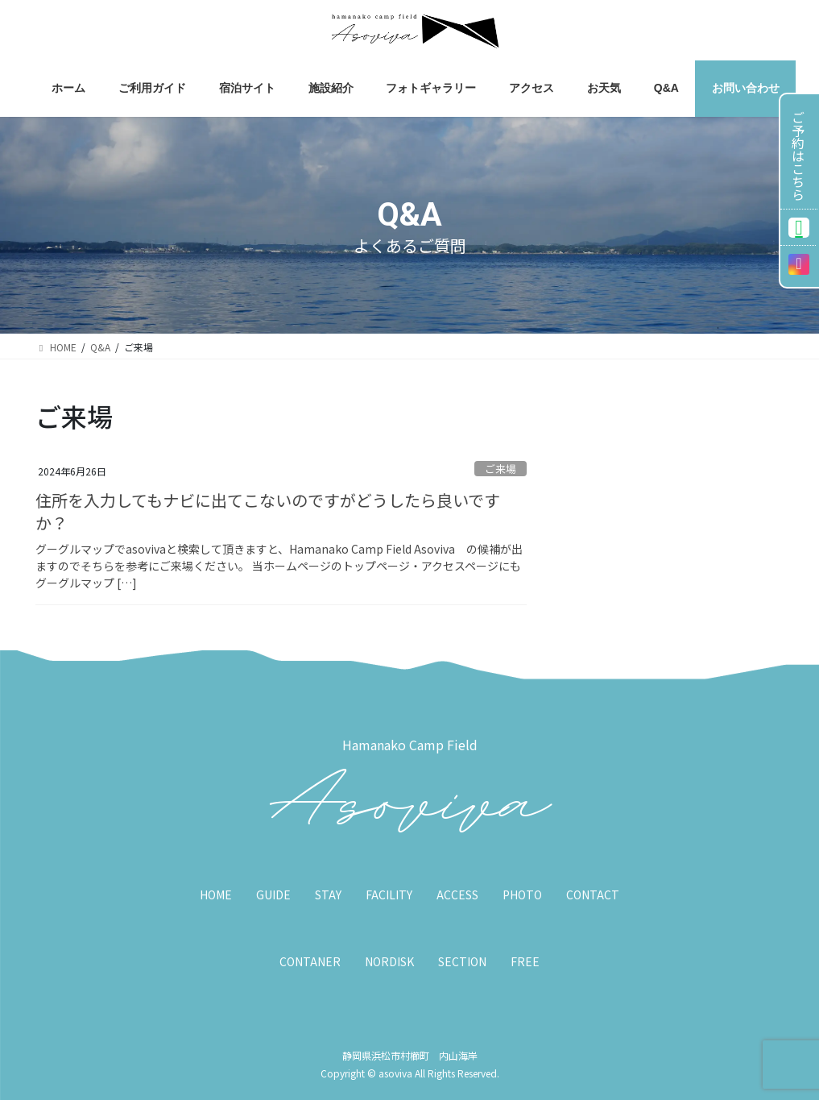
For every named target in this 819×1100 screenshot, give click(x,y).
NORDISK (389, 961)
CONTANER (310, 961)
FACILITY (389, 894)
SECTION (462, 961)
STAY (328, 894)
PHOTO (522, 894)
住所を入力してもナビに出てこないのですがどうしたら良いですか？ (267, 511)
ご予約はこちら (798, 155)
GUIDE (273, 894)
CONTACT (592, 894)
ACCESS (457, 894)
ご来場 (500, 468)
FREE (525, 961)
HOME (216, 894)
